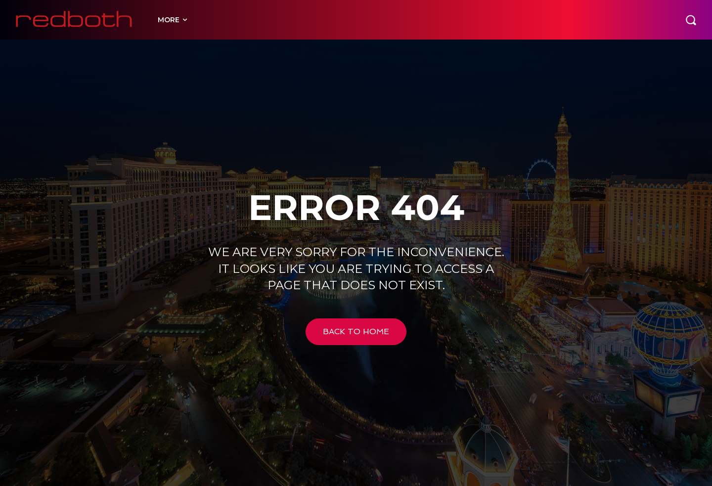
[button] (690, 19)
